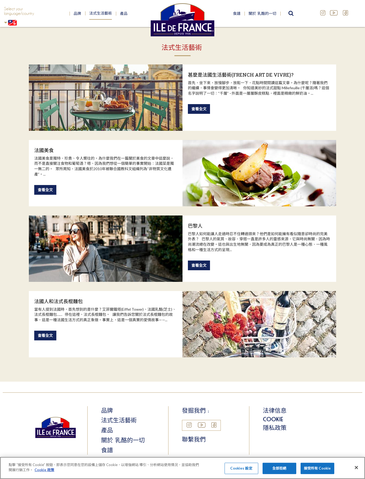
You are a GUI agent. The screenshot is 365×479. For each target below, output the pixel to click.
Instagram (323, 13)
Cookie (273, 419)
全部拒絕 (279, 468)
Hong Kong (5, 22)
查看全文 (198, 108)
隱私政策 (275, 427)
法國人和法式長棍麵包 (58, 301)
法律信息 (275, 410)
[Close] (356, 467)
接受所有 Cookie (317, 468)
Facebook (345, 13)
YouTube (334, 13)
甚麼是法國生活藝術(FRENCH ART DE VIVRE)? (241, 74)
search (290, 13)
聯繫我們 (194, 439)
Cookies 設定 (241, 468)
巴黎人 (195, 225)
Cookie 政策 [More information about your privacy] (44, 470)
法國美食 (44, 150)
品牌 (77, 13)
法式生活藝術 (100, 13)
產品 (124, 13)
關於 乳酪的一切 (262, 13)
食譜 (236, 13)
